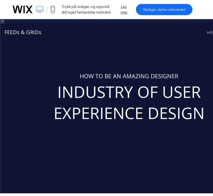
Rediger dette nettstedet (164, 9)
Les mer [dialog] (124, 9)
